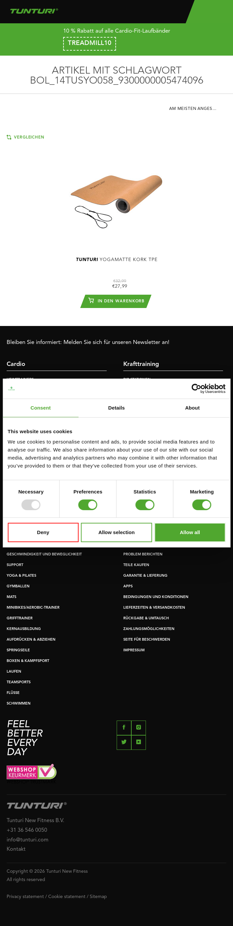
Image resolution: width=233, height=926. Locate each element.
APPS (128, 586)
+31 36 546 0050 (27, 830)
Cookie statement (66, 896)
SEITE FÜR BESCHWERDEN (146, 640)
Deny (43, 532)
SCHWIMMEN (19, 704)
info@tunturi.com (28, 840)
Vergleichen (26, 137)
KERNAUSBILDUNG (24, 629)
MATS (11, 597)
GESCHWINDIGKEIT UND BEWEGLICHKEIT (44, 554)
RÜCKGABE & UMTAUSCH (146, 618)
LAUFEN (14, 672)
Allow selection (116, 532)
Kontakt (16, 849)
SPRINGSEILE (18, 650)
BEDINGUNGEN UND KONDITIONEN (155, 597)
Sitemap (98, 896)
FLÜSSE (13, 693)
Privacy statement (25, 896)
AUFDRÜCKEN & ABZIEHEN (31, 640)
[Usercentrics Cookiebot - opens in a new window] (196, 389)
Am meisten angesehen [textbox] (196, 109)
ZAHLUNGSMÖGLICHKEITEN (149, 629)
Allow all (190, 532)
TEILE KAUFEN (136, 565)
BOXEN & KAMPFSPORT (28, 661)
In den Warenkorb (116, 300)
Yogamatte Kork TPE (117, 259)
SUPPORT (15, 565)
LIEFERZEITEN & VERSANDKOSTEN (154, 608)
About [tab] (192, 408)
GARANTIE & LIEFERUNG (145, 576)
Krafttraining (141, 364)
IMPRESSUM (134, 650)
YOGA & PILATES (21, 576)
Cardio (16, 364)
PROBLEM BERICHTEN (143, 554)
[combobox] (197, 110)
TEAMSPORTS (19, 682)
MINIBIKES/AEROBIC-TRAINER (33, 608)
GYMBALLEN (18, 586)
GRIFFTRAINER (20, 618)
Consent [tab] (41, 408)
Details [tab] (116, 408)
